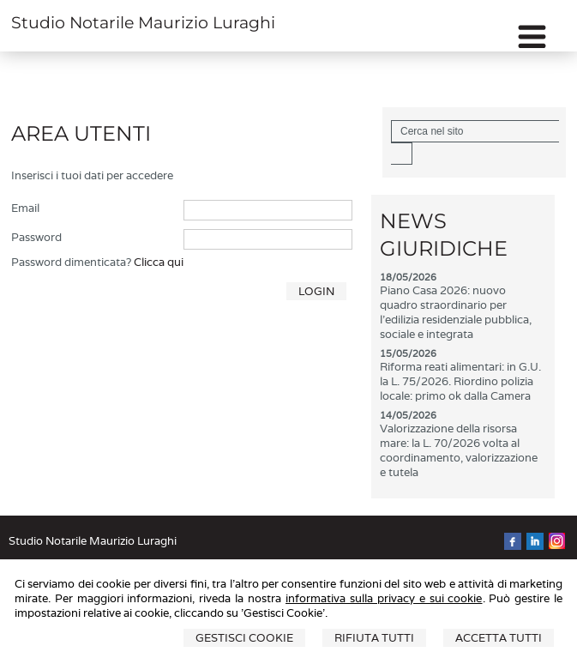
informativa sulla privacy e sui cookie (383, 598)
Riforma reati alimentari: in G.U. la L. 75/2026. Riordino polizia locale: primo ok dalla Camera (460, 381)
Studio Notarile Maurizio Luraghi (143, 23)
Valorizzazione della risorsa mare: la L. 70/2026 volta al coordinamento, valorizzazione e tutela (459, 450)
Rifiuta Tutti (374, 638)
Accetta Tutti (498, 638)
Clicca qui (158, 262)
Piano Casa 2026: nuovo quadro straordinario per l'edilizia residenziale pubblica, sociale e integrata (456, 312)
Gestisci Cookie (244, 638)
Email (25, 208)
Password (36, 237)
